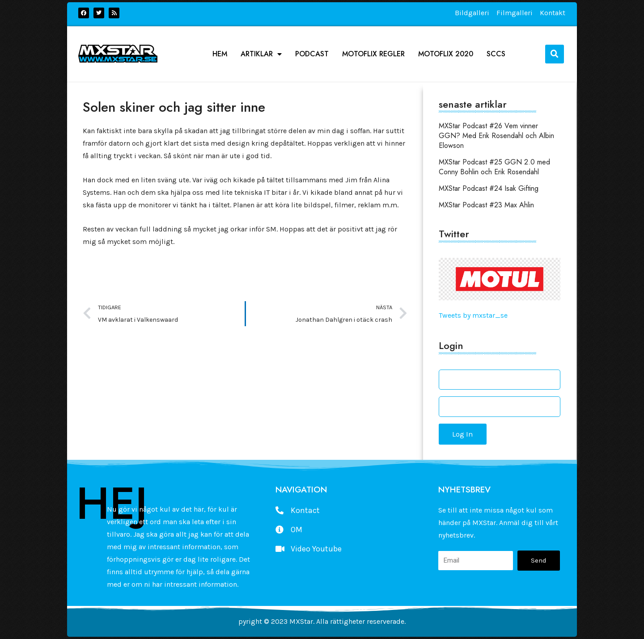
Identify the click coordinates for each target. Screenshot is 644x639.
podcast (312, 54)
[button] (554, 54)
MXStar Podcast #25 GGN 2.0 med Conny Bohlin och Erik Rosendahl (494, 167)
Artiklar (261, 54)
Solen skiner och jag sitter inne (174, 107)
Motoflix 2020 (445, 54)
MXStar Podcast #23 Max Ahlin (486, 205)
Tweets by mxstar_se (473, 315)
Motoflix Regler (373, 54)
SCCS (496, 54)
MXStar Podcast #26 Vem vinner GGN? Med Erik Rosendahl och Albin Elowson (496, 136)
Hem (219, 54)
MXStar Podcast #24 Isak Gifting (488, 188)
